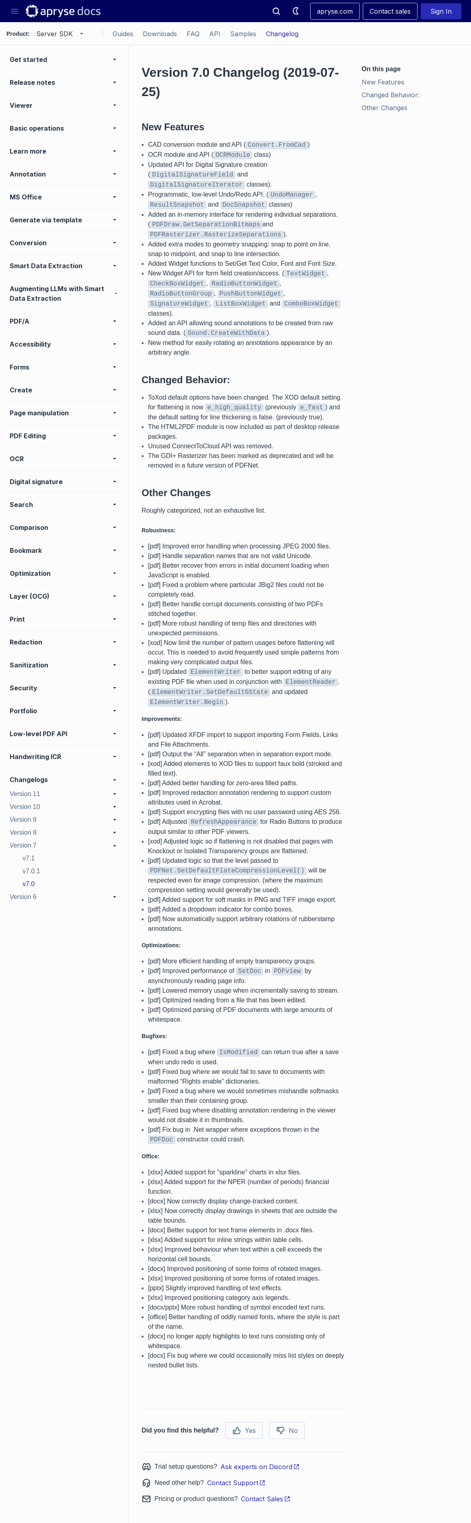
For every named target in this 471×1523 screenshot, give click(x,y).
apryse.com (335, 11)
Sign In (441, 11)
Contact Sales (265, 1499)
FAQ (193, 34)
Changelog (282, 34)
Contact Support (236, 1483)
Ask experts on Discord (260, 1467)
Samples (243, 34)
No (287, 1430)
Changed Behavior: (391, 95)
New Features (383, 82)
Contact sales (390, 11)
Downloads (160, 34)
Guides (123, 34)
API (214, 34)
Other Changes (384, 108)
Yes (244, 1430)
